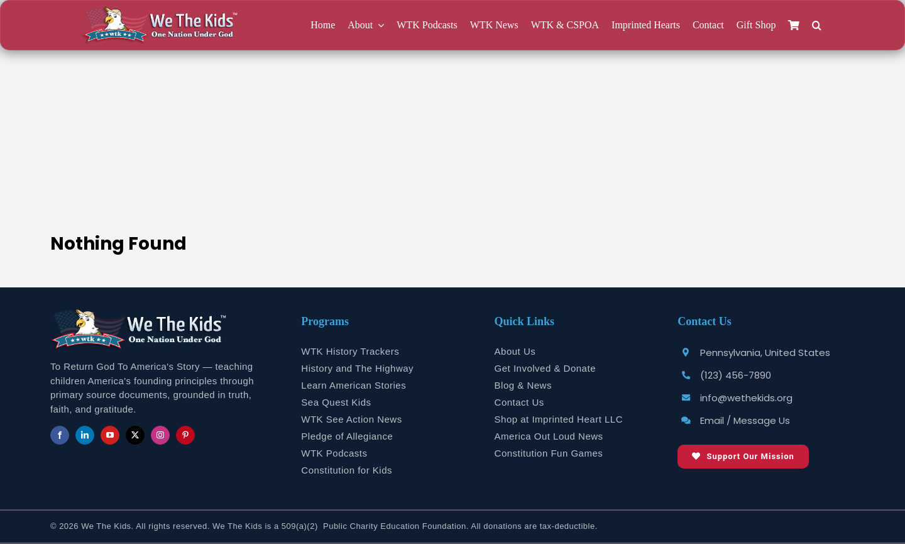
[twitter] (135, 435)
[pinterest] (185, 435)
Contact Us (519, 402)
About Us (515, 351)
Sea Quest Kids (336, 402)
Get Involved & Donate (545, 368)
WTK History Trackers (350, 351)
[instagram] (160, 435)
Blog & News (523, 385)
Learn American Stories (353, 385)
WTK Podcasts (334, 453)
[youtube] (110, 435)
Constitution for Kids (346, 470)
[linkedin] (84, 435)
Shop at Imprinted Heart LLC (559, 419)
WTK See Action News (351, 419)
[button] (816, 25)
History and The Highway (357, 368)
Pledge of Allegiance (347, 436)
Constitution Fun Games (549, 453)
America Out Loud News (549, 436)
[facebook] (59, 435)
